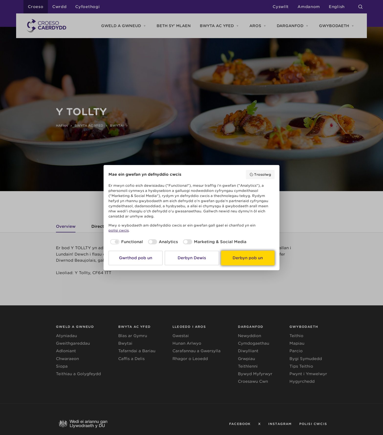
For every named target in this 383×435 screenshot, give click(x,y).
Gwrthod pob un (135, 258)
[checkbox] (125, 242)
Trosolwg (260, 174)
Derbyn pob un (248, 258)
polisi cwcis (118, 230)
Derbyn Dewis (192, 258)
